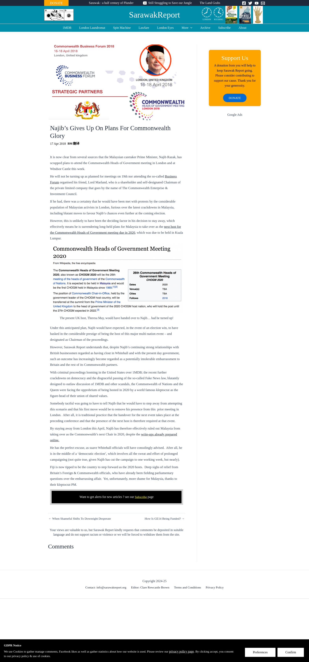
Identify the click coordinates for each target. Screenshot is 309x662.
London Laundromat (97, 27)
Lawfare (145, 27)
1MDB (73, 27)
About (236, 27)
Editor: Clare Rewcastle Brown (151, 587)
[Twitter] (250, 3)
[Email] (263, 3)
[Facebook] (244, 3)
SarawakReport (154, 14)
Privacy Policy (214, 587)
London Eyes (165, 27)
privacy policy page (190, 651)
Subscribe (219, 27)
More (185, 28)
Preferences (261, 653)
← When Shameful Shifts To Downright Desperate (80, 518)
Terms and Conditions (188, 587)
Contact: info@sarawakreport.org (107, 587)
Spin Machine (125, 27)
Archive (202, 27)
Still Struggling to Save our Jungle (170, 3)
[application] (189, 28)
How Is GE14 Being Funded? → (164, 518)
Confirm (292, 653)
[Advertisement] (235, 183)
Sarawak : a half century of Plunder (112, 3)
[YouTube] (257, 3)
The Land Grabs (208, 3)
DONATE (56, 3)
